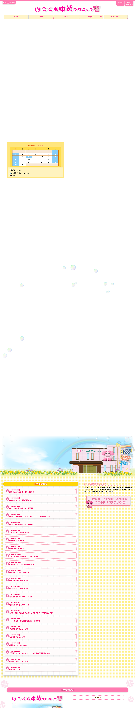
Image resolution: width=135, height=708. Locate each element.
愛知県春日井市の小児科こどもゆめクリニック (10, 2)
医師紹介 (66, 17)
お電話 (129, 3)
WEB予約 (118, 3)
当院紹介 (41, 17)
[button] (38, 145)
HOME (16, 17)
